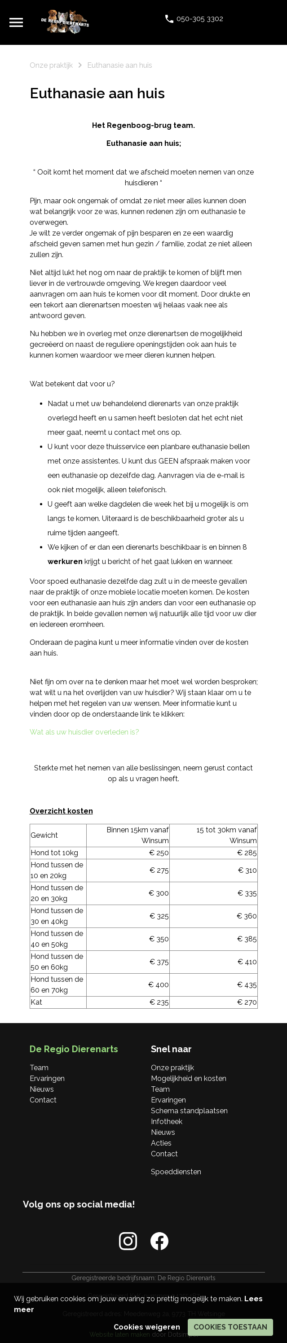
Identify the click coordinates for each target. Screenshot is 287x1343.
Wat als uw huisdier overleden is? (84, 732)
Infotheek (166, 1121)
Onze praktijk (172, 1067)
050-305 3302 (199, 18)
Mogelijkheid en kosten (188, 1078)
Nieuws (42, 1089)
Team (39, 1067)
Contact (43, 1100)
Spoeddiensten (176, 1172)
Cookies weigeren (147, 1327)
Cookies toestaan (230, 1327)
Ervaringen (47, 1078)
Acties (161, 1143)
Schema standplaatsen (189, 1111)
